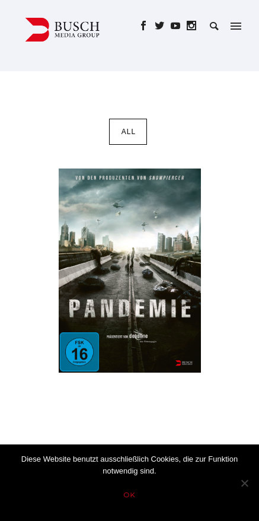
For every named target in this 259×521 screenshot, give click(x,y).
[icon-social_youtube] (179, 26)
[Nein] (244, 483)
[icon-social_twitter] (163, 26)
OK (129, 494)
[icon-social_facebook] (147, 26)
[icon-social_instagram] (192, 26)
